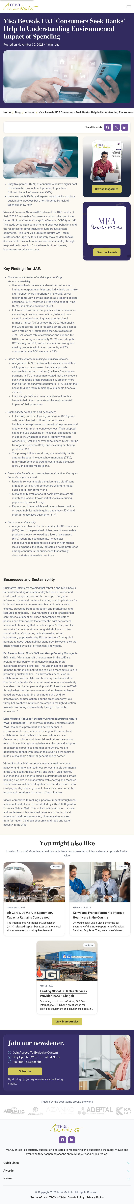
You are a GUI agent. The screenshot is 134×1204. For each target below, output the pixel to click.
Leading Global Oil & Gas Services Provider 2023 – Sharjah (63, 993)
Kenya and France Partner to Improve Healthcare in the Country (98, 915)
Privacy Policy (95, 1197)
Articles (29, 112)
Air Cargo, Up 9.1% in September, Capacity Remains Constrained (30, 915)
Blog (18, 112)
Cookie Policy (76, 1197)
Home (7, 112)
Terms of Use (39, 1197)
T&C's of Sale (57, 1197)
